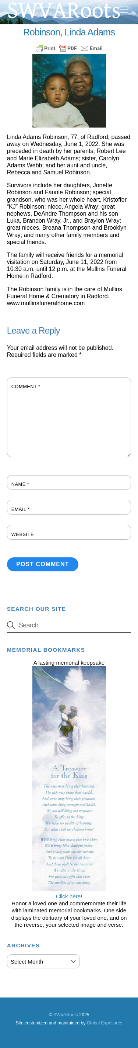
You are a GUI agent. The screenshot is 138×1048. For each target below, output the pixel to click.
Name (20, 484)
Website (22, 534)
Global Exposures (105, 1023)
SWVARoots (65, 1014)
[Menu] (123, 10)
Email (20, 509)
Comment (25, 386)
